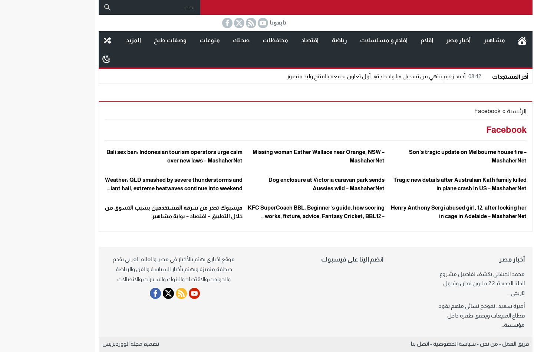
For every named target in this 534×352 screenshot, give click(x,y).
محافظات (227, 40)
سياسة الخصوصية (406, 344)
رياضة (291, 40)
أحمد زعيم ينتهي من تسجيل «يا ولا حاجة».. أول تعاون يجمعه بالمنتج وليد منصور (336, 76)
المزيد (85, 40)
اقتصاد (261, 40)
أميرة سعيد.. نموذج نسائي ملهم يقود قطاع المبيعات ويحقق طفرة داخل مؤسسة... (433, 315)
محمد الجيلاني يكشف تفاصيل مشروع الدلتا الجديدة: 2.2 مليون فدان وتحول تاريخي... (433, 283)
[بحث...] (110, 7)
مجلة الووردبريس (74, 344)
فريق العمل (467, 344)
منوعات (161, 40)
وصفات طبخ (121, 40)
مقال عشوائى (59, 40)
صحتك (192, 40)
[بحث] (59, 7)
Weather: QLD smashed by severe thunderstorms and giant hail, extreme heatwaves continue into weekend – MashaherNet (125, 188)
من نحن (440, 344)
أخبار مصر (410, 40)
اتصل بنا (371, 344)
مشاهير (445, 40)
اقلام (378, 40)
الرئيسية (473, 40)
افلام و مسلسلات (335, 40)
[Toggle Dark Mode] (57, 59)
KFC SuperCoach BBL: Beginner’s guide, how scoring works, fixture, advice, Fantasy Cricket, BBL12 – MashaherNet (267, 215)
